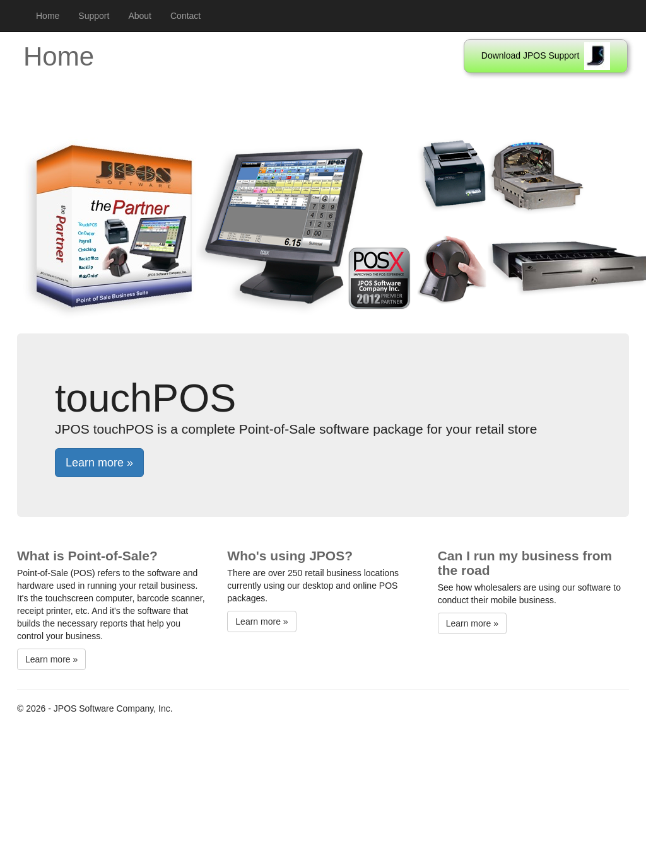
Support (93, 16)
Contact (185, 16)
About (139, 16)
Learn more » (99, 462)
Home (47, 16)
